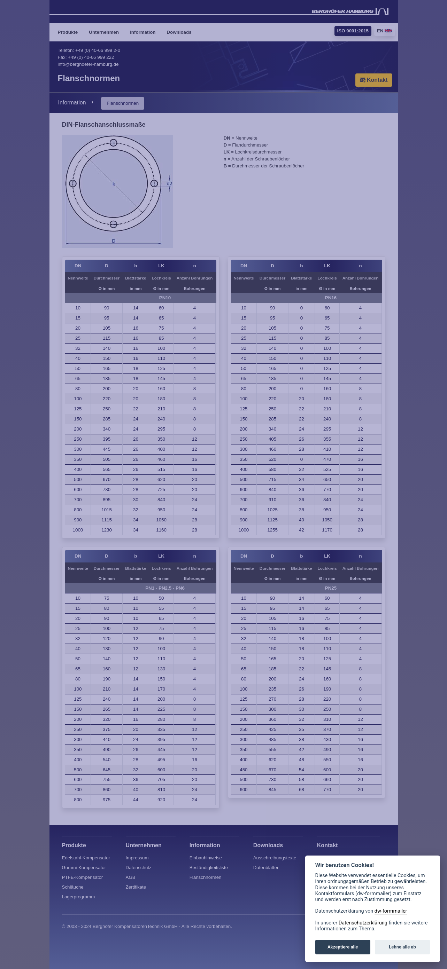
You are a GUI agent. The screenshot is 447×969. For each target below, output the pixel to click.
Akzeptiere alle (342, 947)
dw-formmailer (391, 911)
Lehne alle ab (402, 947)
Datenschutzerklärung (364, 923)
